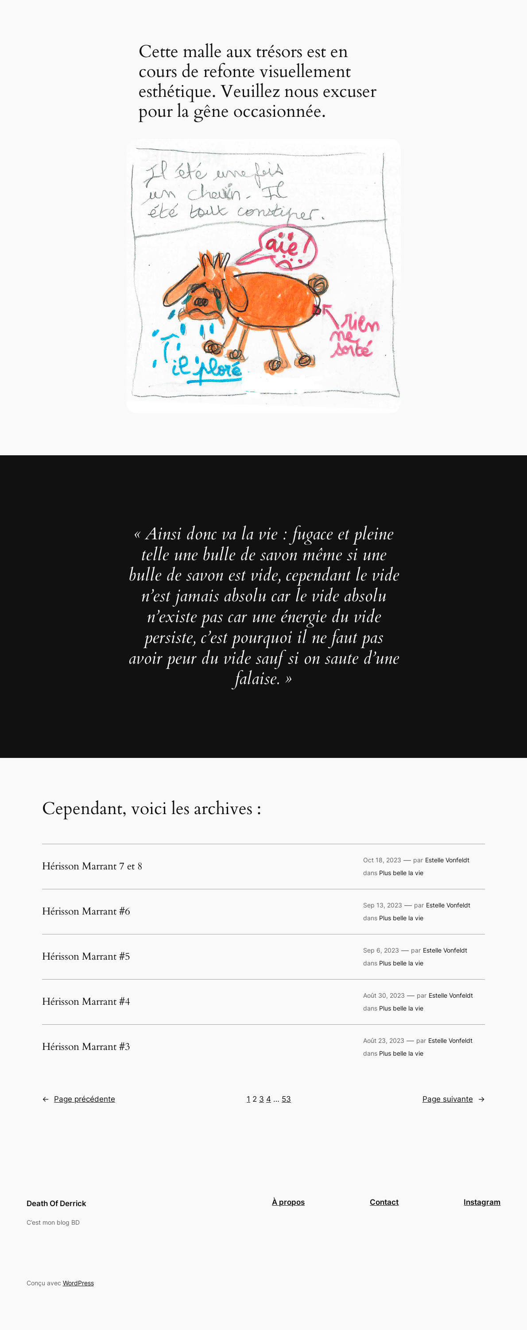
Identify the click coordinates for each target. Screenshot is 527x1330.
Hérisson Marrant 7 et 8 (92, 866)
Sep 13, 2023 (382, 905)
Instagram (482, 1202)
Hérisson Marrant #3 (86, 1047)
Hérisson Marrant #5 (86, 956)
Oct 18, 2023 (382, 860)
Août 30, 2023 (384, 995)
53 (286, 1099)
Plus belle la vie (401, 872)
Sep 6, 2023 (381, 950)
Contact (384, 1202)
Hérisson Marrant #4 (86, 1001)
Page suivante (453, 1099)
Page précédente (78, 1099)
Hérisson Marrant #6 (86, 911)
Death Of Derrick (56, 1203)
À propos (288, 1202)
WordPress (78, 1283)
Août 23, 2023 (383, 1040)
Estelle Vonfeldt (447, 860)
